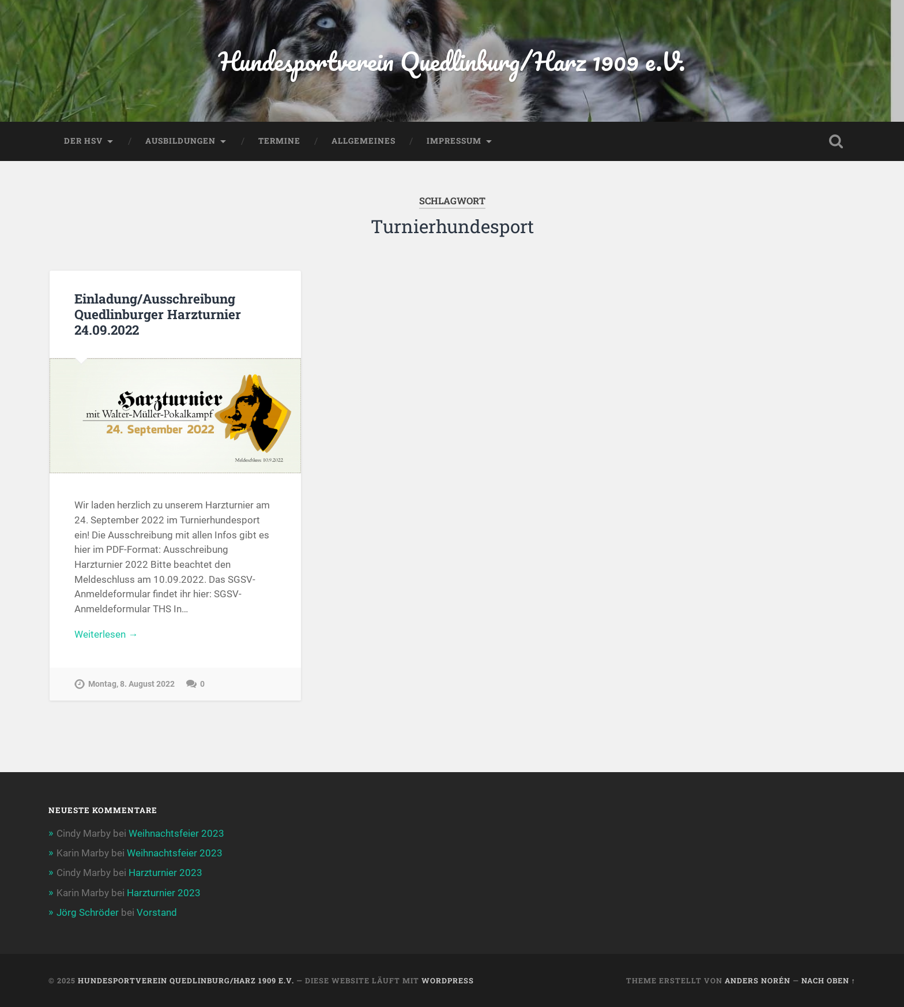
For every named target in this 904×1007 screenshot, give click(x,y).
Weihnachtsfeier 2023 (176, 833)
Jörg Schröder (87, 912)
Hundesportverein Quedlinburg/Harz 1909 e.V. (452, 60)
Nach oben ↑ (828, 980)
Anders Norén (757, 980)
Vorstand (157, 912)
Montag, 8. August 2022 (131, 684)
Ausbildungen (180, 141)
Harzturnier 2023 (165, 872)
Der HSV (83, 141)
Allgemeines (364, 141)
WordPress (447, 980)
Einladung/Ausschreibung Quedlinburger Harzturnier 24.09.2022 (157, 314)
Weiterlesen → (106, 634)
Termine (279, 141)
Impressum (454, 141)
